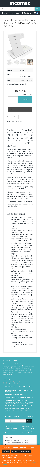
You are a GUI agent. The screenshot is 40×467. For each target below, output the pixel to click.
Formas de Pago (27, 431)
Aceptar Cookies (25, 451)
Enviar (29, 421)
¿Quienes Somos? (27, 433)
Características (12, 117)
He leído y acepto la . (20, 416)
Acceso (15, 13)
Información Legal (27, 427)
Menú (5, 13)
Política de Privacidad (26, 416)
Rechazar (15, 451)
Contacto (26, 13)
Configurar (6, 451)
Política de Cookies (28, 429)
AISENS (22, 70)
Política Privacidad (11, 429)
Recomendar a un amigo (15, 121)
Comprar (25, 99)
